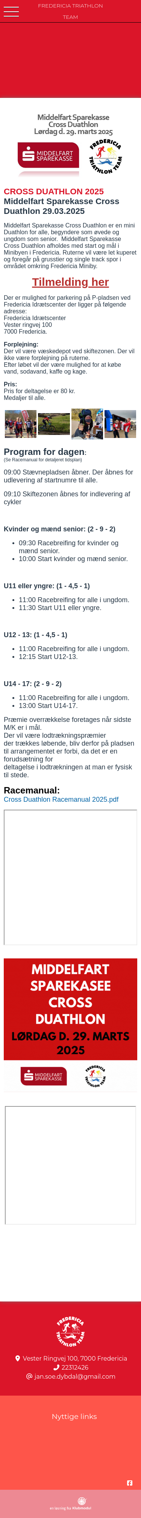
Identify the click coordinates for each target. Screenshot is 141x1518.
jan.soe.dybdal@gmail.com (75, 1376)
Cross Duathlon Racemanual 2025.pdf (61, 799)
